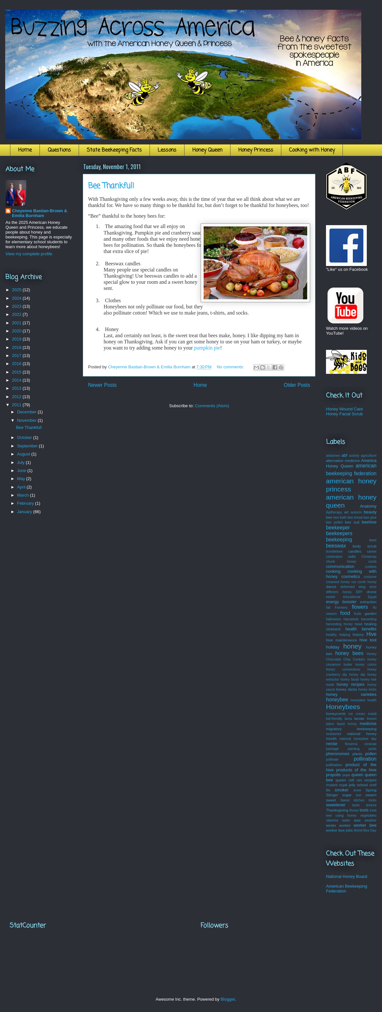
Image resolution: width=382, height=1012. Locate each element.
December (27, 411)
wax (357, 820)
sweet (331, 800)
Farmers (341, 607)
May (21, 478)
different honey (339, 592)
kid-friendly (334, 718)
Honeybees (343, 706)
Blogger (227, 999)
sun (358, 795)
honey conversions (343, 669)
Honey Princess (255, 150)
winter (331, 825)
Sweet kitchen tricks (358, 800)
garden (370, 613)
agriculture (369, 455)
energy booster (341, 601)
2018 (17, 347)
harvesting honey (339, 624)
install (372, 714)
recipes (370, 780)
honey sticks (346, 689)
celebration (334, 556)
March (23, 495)
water (346, 820)
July (21, 462)
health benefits (360, 629)
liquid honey (347, 724)
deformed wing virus (358, 587)
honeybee (337, 699)
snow (357, 790)
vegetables (368, 815)
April (22, 487)
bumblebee (334, 551)
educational (351, 597)
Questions (59, 150)
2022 (17, 314)
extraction (368, 602)
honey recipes (351, 684)
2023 (17, 306)
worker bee (365, 825)
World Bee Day (365, 830)
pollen (370, 753)
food (345, 613)
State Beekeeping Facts (114, 150)
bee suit (352, 522)
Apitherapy (334, 512)
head (358, 624)
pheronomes (337, 753)
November (27, 420)
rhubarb (332, 785)
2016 (17, 363)
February (26, 503)
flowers (360, 607)
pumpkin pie (207, 348)
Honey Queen (207, 150)
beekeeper (338, 527)
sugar (347, 795)
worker (345, 825)
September (28, 445)
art (346, 512)
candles (354, 551)
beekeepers (339, 533)
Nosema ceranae (360, 744)
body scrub (364, 546)
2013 (17, 388)
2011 (17, 404)
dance (331, 586)
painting (353, 749)
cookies (370, 567)
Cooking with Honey (312, 150)
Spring (370, 790)
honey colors (365, 664)
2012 (17, 396)
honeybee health (363, 700)
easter (330, 597)
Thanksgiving (337, 810)
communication (340, 566)
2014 (17, 380)
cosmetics (350, 576)
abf (344, 455)
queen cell (344, 780)
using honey (345, 815)
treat (373, 810)
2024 (17, 298)
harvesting (368, 619)
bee (329, 517)
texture (371, 805)
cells (351, 556)
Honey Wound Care (344, 409)
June (22, 470)
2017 (17, 355)
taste (356, 805)
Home (25, 150)
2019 (17, 339)
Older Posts (297, 385)
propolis (333, 774)
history (358, 634)
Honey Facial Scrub (344, 413)
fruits (357, 613)
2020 (17, 330)
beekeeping (339, 539)
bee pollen (334, 522)
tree (329, 815)
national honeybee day (357, 739)
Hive (371, 634)
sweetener (335, 804)
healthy (331, 635)
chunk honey (341, 561)
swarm (370, 795)
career (371, 551)
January (25, 511)
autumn (356, 512)
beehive (369, 522)
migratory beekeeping (351, 729)
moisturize (333, 734)
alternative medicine (343, 460)
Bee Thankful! (111, 186)
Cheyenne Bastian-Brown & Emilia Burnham (39, 213)
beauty (370, 512)
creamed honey (338, 582)
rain (359, 780)
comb (372, 561)
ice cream (357, 714)
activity (354, 455)
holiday (332, 647)
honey (352, 646)
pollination (365, 759)
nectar (332, 743)
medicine (368, 723)
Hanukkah (351, 619)
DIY (359, 592)
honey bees (349, 653)
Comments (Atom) (212, 405)
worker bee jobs (339, 830)
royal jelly (347, 785)
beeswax (336, 545)
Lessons (167, 150)
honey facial (350, 679)
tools (364, 810)
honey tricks (367, 689)
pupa (346, 775)
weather (370, 820)
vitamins (332, 820)
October (25, 437)
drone (371, 592)
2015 (17, 372)
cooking (333, 571)
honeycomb (335, 713)
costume (370, 577)
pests (372, 749)
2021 (17, 322)
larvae (359, 718)
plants (357, 754)
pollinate (332, 759)
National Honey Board (346, 876)
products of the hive (356, 769)
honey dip (357, 674)
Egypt (372, 597)
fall (328, 607)
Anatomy (368, 506)
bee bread (355, 517)
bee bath (340, 517)
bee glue (370, 517)
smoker (342, 790)
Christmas (368, 556)
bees (372, 540)
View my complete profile (29, 253)
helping (344, 635)
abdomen (333, 455)
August (24, 454)
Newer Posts (102, 385)
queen (357, 774)
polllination (334, 765)
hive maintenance (341, 640)
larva (348, 718)
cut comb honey (364, 582)
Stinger (332, 795)
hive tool (367, 640)
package (332, 749)
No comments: (231, 366)
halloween (333, 619)
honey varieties (351, 694)
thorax (354, 810)
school (362, 785)
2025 (17, 289)
